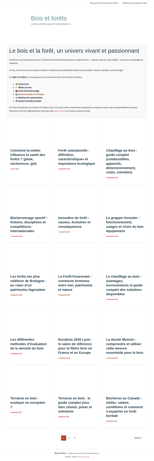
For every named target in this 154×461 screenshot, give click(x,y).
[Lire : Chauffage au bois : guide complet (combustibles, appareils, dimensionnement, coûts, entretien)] (125, 132)
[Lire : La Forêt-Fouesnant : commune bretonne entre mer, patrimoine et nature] (77, 258)
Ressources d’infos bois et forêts (104, 3)
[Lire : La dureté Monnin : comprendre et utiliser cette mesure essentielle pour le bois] (125, 322)
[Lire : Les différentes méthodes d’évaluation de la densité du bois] (29, 322)
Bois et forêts (49, 18)
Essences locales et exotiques (31, 94)
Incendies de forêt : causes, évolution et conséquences (74, 222)
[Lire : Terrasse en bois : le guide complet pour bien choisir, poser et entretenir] (77, 380)
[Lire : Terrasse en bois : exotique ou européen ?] (29, 380)
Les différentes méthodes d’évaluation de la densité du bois (28, 344)
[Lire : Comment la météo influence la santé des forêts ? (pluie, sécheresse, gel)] (29, 132)
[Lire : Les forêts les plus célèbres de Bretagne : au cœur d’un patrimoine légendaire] (29, 258)
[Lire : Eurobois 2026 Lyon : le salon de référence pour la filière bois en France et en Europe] (77, 322)
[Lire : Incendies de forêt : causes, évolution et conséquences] (77, 200)
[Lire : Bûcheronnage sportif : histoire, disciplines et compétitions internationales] (29, 200)
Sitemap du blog (83, 456)
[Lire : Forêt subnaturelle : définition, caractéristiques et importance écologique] (77, 132)
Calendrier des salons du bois (134, 3)
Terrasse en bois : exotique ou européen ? (27, 402)
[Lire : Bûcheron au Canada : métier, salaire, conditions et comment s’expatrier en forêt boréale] (125, 380)
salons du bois (60, 111)
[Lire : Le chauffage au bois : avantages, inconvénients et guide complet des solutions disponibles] (125, 258)
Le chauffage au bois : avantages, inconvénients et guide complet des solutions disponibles (124, 285)
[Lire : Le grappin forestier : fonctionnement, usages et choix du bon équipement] (125, 200)
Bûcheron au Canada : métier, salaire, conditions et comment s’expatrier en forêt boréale (124, 407)
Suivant (139, 437)
